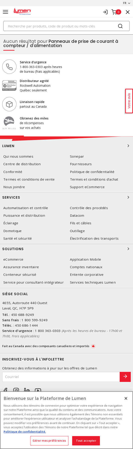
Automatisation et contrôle (25, 208)
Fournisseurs (81, 164)
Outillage (77, 231)
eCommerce (13, 259)
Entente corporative (87, 274)
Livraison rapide (32, 102)
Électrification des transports (94, 238)
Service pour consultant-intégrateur (33, 282)
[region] (66, 420)
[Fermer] (126, 398)
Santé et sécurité (17, 238)
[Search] (66, 26)
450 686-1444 (26, 325)
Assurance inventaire (21, 267)
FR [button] (124, 3)
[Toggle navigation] (5, 12)
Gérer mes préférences (49, 441)
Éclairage (10, 223)
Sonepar (77, 156)
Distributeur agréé (34, 81)
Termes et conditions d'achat (94, 179)
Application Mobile (85, 259)
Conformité (12, 172)
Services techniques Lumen (93, 282)
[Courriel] (61, 377)
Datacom (77, 215)
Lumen (66, 145)
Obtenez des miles (34, 118)
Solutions (66, 248)
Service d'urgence (33, 62)
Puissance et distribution (24, 215)
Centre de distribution (22, 164)
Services (66, 197)
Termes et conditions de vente (29, 179)
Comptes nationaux (86, 267)
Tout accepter (86, 441)
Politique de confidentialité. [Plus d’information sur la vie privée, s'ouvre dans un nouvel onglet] (25, 432)
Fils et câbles (80, 223)
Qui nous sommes (18, 156)
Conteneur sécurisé (19, 274)
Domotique (12, 231)
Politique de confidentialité (92, 172)
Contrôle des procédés (89, 208)
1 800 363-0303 (48, 330)
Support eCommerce (87, 187)
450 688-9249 (22, 314)
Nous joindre (14, 187)
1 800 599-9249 (35, 320)
